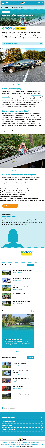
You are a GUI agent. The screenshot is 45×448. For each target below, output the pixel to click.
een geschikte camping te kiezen (12, 93)
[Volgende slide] (31, 311)
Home (2, 7)
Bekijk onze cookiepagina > (27, 446)
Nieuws (6, 7)
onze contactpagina (26, 222)
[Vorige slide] (33, 311)
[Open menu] (42, 2)
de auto (35, 117)
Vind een (10, 206)
